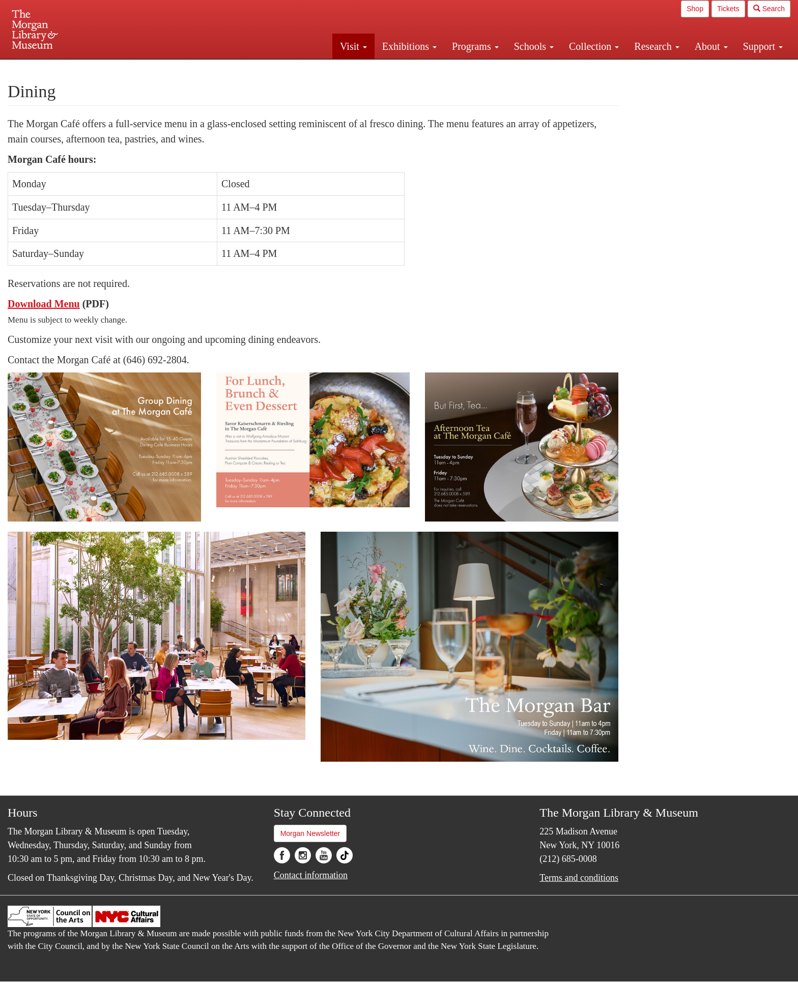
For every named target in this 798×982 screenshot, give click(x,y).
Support (763, 46)
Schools (534, 46)
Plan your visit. (278, 68)
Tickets (728, 9)
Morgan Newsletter (310, 833)
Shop (695, 9)
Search (769, 9)
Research (656, 46)
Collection (594, 46)
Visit (353, 46)
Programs (475, 46)
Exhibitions (409, 46)
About (711, 46)
